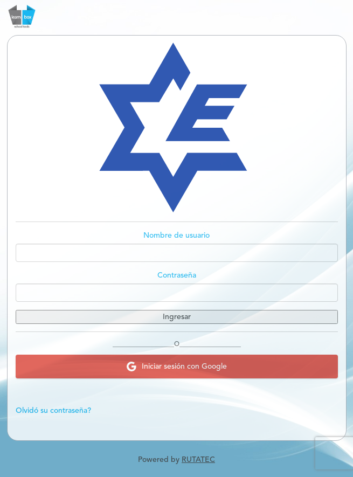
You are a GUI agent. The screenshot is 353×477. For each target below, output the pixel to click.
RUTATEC (198, 460)
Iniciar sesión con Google (177, 366)
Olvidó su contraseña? (53, 410)
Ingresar (177, 317)
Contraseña (176, 275)
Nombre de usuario (176, 235)
